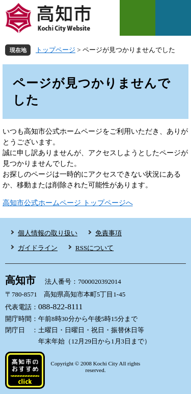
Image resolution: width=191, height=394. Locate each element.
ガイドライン (38, 248)
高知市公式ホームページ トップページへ (68, 203)
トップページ (55, 50)
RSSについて (94, 248)
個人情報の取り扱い (47, 233)
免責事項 (108, 233)
